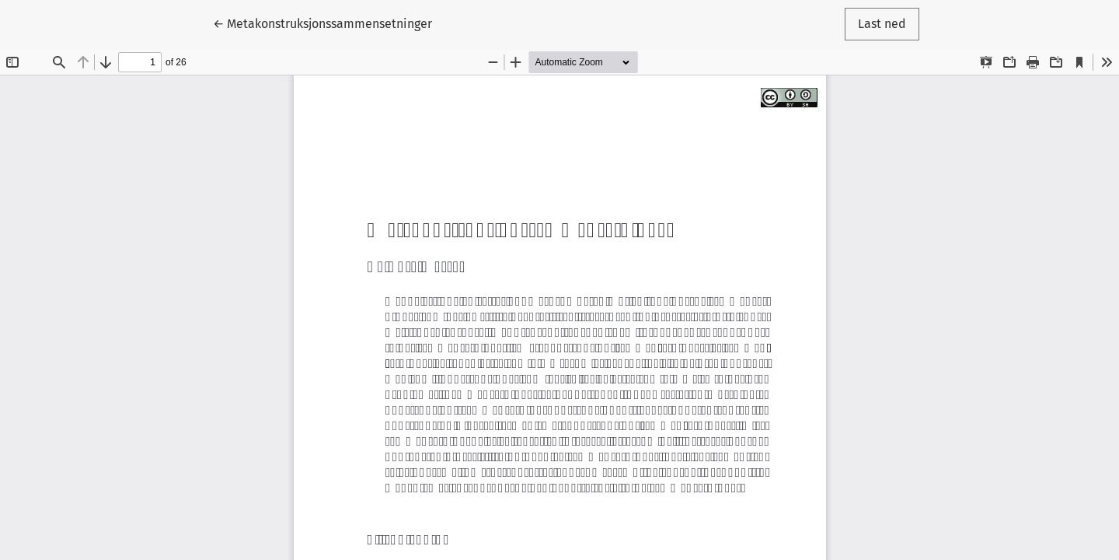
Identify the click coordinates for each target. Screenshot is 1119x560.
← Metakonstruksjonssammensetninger (322, 22)
